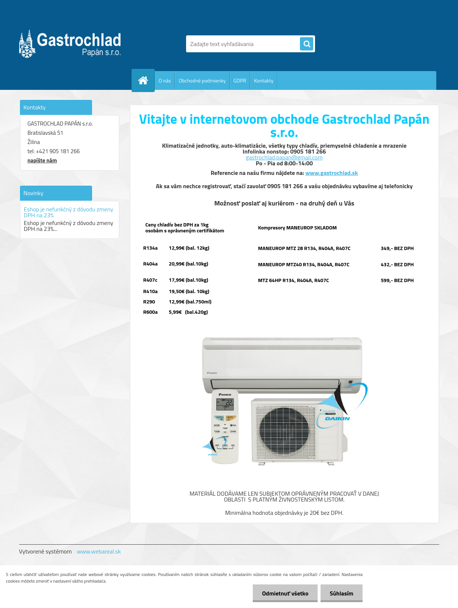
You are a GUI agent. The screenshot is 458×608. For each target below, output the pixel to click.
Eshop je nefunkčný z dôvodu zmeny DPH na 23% (68, 212)
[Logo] (69, 43)
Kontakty (263, 80)
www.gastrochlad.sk (331, 172)
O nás (165, 80)
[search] (306, 44)
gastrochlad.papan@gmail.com (284, 157)
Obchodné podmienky (202, 80)
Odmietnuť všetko (285, 593)
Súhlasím (341, 593)
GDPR (240, 80)
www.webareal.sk (99, 551)
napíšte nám (42, 160)
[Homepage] (146, 80)
